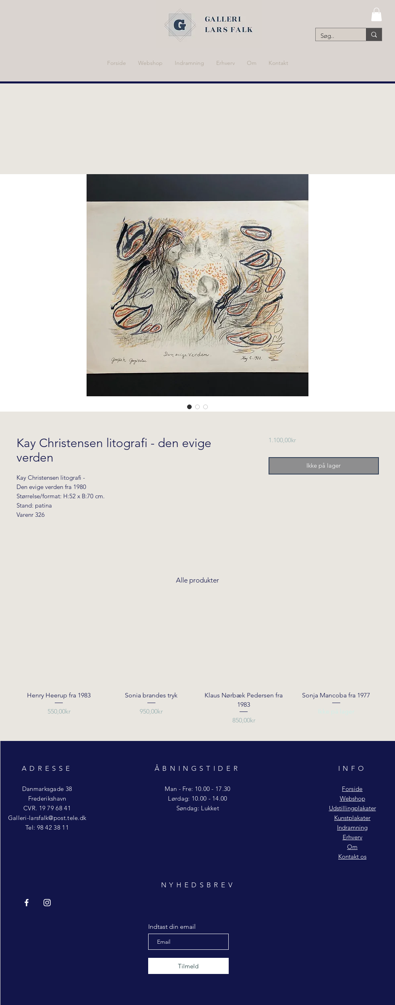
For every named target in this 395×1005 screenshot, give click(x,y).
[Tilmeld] (188, 966)
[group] (197, 667)
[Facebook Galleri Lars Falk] (26, 902)
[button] (376, 14)
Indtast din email (172, 927)
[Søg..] (335, 35)
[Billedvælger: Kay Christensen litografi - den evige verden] (190, 407)
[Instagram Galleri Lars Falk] (47, 902)
